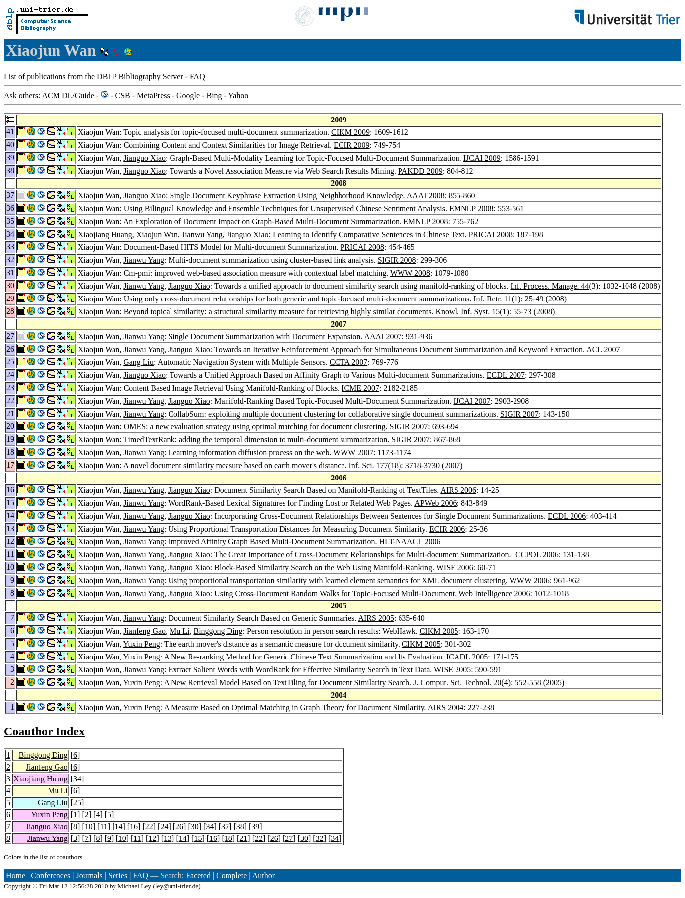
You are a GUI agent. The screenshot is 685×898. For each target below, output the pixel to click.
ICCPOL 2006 (536, 554)
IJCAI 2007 (471, 401)
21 (243, 838)
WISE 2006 (454, 567)
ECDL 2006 (567, 516)
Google (188, 95)
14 (118, 826)
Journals (89, 875)
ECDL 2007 (506, 375)
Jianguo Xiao (144, 158)
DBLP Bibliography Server (140, 76)
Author (263, 875)
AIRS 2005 (376, 618)
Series (117, 875)
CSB (122, 95)
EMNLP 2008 (471, 208)
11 (103, 826)
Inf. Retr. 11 (492, 299)
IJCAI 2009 (482, 158)
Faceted (198, 875)
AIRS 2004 (445, 707)
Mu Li (179, 631)
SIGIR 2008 (397, 260)
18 (228, 838)
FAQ (197, 76)
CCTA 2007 (349, 362)
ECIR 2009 (351, 145)
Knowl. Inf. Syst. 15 (467, 311)
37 (225, 826)
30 (195, 826)
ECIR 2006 (447, 529)
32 (320, 838)
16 (134, 826)
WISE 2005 (452, 669)
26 (179, 826)
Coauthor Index (44, 731)
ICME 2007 (360, 388)
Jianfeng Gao (144, 631)
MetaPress (153, 95)
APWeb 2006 (435, 503)
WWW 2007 (353, 452)
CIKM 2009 (350, 132)
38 (240, 826)
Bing (214, 95)
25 (77, 802)
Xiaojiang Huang (105, 234)
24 (164, 826)
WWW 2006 (530, 580)
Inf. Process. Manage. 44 (549, 286)
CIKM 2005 (439, 631)
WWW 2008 (410, 273)
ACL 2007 (603, 349)
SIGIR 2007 (519, 414)
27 (289, 838)
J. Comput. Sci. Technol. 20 (457, 682)
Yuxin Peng (141, 644)
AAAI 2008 (426, 195)
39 (255, 826)
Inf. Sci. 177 (368, 465)
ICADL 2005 (467, 657)
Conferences (50, 875)
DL (67, 95)
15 (198, 838)
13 (167, 838)
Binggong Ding (218, 631)
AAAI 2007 (382, 336)
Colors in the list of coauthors (43, 857)
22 (149, 826)
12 (152, 838)
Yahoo (238, 95)
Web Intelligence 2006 (494, 593)
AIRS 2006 (458, 490)
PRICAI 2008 (490, 234)
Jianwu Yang (202, 234)
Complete (231, 875)
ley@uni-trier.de (176, 886)
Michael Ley (134, 886)
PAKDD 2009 (420, 171)
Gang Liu (138, 362)
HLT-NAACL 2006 (409, 542)
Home (15, 875)
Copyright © (21, 886)
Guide (84, 95)
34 (77, 779)
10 (89, 826)
